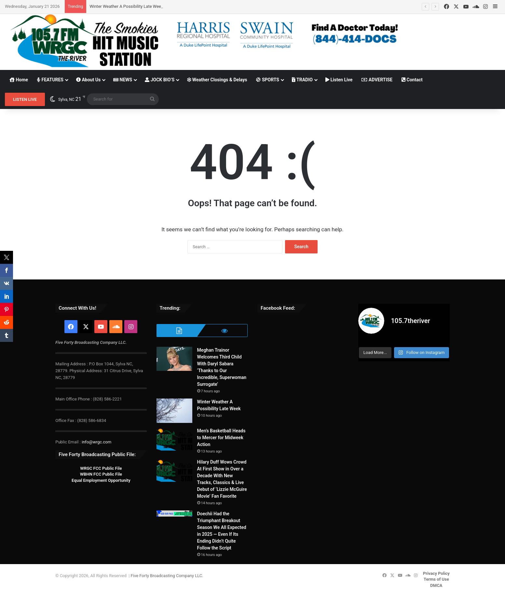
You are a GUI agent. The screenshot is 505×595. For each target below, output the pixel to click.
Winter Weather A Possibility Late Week (126, 6)
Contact (412, 79)
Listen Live (338, 79)
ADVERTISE (377, 79)
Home (18, 79)
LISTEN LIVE (25, 99)
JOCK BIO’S (159, 79)
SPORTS (267, 79)
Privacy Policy (436, 573)
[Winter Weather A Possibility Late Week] (174, 411)
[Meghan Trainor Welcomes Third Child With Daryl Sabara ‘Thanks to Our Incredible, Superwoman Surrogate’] (174, 359)
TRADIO (302, 79)
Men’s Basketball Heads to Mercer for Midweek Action (221, 437)
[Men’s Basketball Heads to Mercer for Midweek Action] (174, 439)
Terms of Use (436, 579)
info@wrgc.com (96, 441)
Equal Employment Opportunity (101, 480)
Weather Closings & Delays (217, 79)
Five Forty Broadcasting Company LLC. (167, 575)
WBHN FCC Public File (101, 474)
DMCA (436, 585)
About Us (88, 79)
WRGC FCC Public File (101, 468)
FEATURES (50, 79)
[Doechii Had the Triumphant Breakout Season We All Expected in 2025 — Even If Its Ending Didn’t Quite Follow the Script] (174, 513)
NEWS (122, 79)
